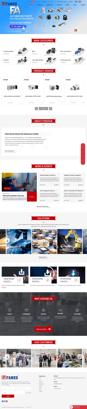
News (75, 5)
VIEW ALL (43, 108)
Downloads (50, 5)
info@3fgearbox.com (51, 1)
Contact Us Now (43, 257)
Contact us (4, 287)
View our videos (43, 329)
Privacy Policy (28, 407)
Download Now (8, 281)
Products (39, 5)
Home (31, 5)
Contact (83, 5)
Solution (59, 5)
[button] (36, 108)
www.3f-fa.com (38, 1)
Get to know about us (10, 151)
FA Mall (33, 1)
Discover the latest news (43, 206)
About (67, 5)
